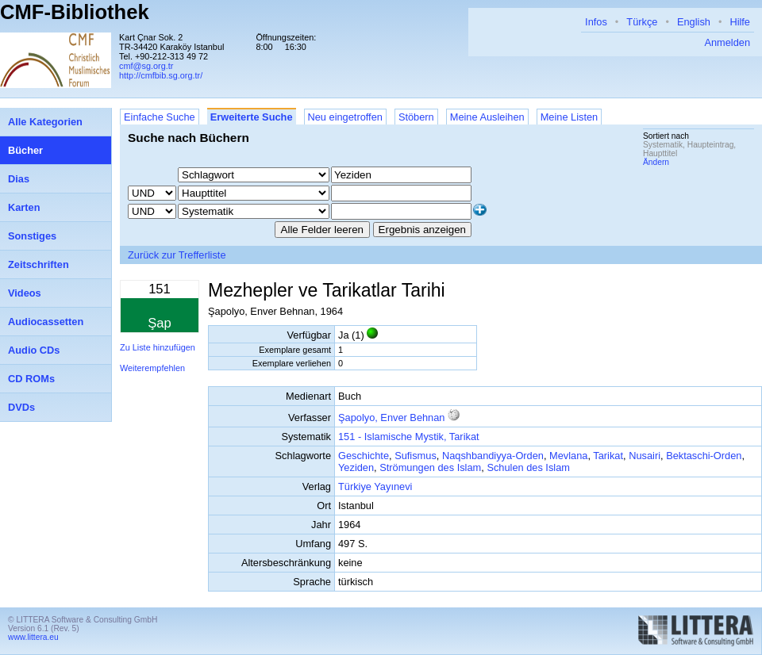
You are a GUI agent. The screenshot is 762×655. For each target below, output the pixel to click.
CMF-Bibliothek (74, 12)
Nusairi (644, 456)
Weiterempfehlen (152, 368)
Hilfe (739, 22)
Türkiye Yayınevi (375, 486)
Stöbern (416, 117)
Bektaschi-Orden (703, 456)
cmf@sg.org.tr (146, 66)
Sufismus (415, 456)
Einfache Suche (159, 117)
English (693, 22)
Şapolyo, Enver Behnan (391, 417)
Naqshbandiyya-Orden (493, 456)
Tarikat (608, 456)
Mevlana (568, 456)
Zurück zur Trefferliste (177, 255)
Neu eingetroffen (345, 117)
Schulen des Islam (528, 467)
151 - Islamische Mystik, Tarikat (408, 436)
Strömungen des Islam (430, 467)
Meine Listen (569, 117)
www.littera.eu (33, 637)
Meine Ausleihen (487, 117)
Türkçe (641, 22)
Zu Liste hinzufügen (157, 347)
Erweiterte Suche (251, 117)
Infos (596, 22)
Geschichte (363, 456)
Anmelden (727, 42)
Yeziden (356, 467)
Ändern (656, 162)
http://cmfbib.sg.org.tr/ (160, 75)
